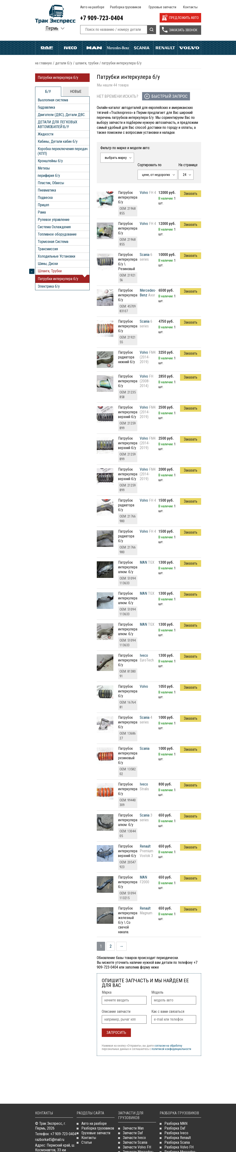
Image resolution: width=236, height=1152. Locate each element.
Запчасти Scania (135, 1142)
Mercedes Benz (118, 48)
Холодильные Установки (56, 256)
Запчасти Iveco (134, 1137)
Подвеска (45, 197)
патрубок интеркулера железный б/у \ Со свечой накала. (127, 920)
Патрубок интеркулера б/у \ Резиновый (127, 261)
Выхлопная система (53, 100)
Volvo (189, 48)
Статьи (86, 1142)
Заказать (190, 193)
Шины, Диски (48, 263)
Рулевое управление (53, 219)
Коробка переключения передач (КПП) (63, 151)
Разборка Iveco (176, 1133)
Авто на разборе (92, 7)
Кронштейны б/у (50, 161)
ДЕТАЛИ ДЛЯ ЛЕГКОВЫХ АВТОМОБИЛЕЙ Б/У (57, 124)
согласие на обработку (168, 1045)
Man (94, 48)
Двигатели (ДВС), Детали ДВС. (61, 114)
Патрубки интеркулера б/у (58, 77)
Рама (42, 212)
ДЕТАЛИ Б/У (63, 63)
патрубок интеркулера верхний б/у (127, 412)
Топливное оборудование (57, 234)
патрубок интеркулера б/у (127, 660)
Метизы (44, 168)
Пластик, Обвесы (51, 183)
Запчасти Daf (133, 1133)
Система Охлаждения (54, 227)
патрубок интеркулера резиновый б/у (127, 755)
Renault (165, 48)
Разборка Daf (174, 1128)
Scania (141, 48)
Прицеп (43, 205)
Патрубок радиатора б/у (126, 505)
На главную (43, 63)
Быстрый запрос (170, 96)
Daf (47, 48)
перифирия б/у (49, 175)
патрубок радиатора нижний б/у (126, 357)
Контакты (190, 7)
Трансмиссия (48, 249)
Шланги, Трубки (86, 63)
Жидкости (45, 134)
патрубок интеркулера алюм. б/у (127, 567)
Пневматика (47, 190)
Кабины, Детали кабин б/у (58, 141)
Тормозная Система (53, 241)
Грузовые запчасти (162, 7)
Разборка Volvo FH (179, 1147)
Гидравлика (46, 107)
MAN (143, 562)
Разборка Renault (177, 1137)
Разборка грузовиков (125, 7)
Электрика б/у (49, 286)
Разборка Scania (177, 1142)
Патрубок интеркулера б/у (127, 197)
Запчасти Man (133, 1128)
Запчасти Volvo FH (137, 1147)
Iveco (70, 48)
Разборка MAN (175, 1123)
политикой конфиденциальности (171, 1049)
